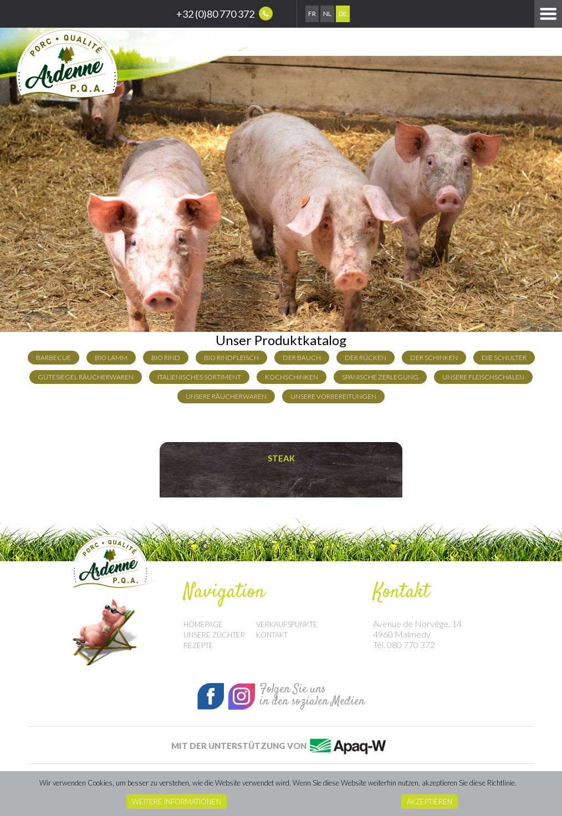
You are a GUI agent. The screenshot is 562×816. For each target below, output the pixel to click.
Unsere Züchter (214, 634)
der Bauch (302, 357)
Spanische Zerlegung (380, 377)
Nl (327, 13)
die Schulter (504, 357)
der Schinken (434, 357)
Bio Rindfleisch (231, 357)
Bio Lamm (111, 357)
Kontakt (272, 634)
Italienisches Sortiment (199, 377)
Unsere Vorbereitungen (333, 396)
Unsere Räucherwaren (226, 396)
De (343, 13)
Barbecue (53, 357)
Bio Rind (165, 357)
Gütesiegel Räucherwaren (86, 377)
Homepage (203, 624)
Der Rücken (365, 357)
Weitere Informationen (176, 801)
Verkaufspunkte (287, 624)
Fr (312, 13)
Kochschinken (291, 377)
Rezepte (198, 645)
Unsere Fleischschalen (483, 377)
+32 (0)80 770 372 (224, 13)
